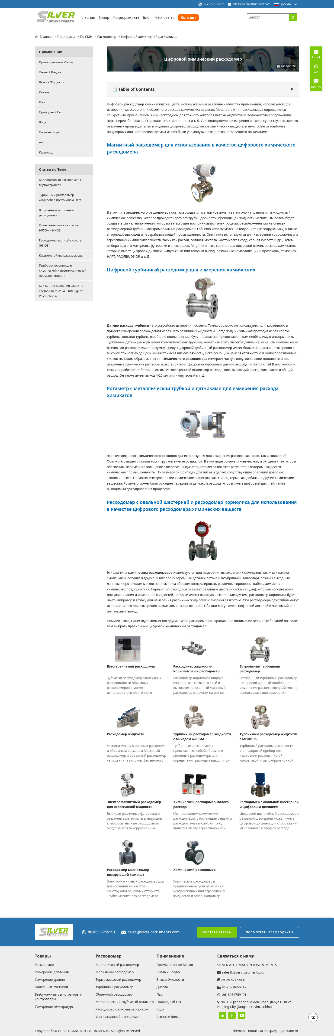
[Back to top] (313, 1017)
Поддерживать (126, 17)
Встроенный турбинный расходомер (56, 212)
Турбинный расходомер (114, 987)
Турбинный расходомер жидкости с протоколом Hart (60, 197)
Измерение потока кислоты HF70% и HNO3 (59, 227)
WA (316, 68)
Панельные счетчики (51, 987)
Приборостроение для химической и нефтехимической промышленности (63, 270)
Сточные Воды (49, 132)
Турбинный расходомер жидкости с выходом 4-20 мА (202, 736)
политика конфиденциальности (273, 1031)
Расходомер (106, 36)
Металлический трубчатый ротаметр (125, 1002)
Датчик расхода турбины (128, 325)
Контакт (188, 17)
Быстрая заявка (217, 932)
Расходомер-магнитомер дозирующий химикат (128, 872)
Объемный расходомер (114, 994)
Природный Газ (50, 112)
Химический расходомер (194, 869)
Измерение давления (52, 972)
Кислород (46, 152)
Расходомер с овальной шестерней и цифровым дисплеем (269, 804)
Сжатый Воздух (50, 72)
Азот (42, 142)
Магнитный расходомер (115, 972)
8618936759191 (99, 932)
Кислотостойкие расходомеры (61, 255)
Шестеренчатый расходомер (131, 666)
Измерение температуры (54, 1006)
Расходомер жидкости (126, 734)
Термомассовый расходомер (118, 979)
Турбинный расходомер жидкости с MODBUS (268, 736)
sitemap (238, 1031)
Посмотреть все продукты (269, 932)
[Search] (293, 17)
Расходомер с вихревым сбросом (122, 1009)
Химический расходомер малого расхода (201, 804)
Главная (87, 17)
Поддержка (66, 36)
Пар (42, 102)
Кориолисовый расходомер (117, 964)
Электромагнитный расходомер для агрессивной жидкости (134, 804)
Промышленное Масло (56, 62)
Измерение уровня (50, 979)
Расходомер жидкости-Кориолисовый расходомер (196, 668)
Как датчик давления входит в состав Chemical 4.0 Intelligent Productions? (61, 290)
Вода (42, 122)
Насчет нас (164, 17)
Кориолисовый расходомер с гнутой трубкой (60, 182)
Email (316, 53)
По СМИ (86, 36)
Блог (147, 17)
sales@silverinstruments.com (251, 4)
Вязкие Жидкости (51, 82)
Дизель (44, 92)
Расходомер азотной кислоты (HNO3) (60, 243)
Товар (104, 17)
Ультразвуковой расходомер (118, 1016)
